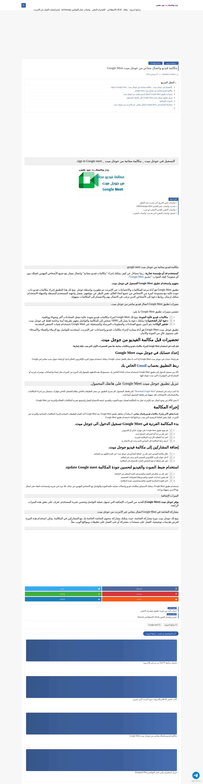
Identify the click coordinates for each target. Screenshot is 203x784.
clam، (55, 395)
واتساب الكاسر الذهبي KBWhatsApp (34, 343)
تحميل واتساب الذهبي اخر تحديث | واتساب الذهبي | (154, 217)
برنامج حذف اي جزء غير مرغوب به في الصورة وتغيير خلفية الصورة (37, 98)
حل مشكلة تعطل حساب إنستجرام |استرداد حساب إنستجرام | (40, 113)
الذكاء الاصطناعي (114, 10)
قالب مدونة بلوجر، (55, 293)
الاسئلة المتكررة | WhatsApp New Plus (99, 2)
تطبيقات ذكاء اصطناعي (34, 252)
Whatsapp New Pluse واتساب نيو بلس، (55, 417)
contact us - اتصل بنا (76, 2)
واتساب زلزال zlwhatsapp (34, 368)
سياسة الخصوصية (121, 2)
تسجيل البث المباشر (34, 241)
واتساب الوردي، (34, 360)
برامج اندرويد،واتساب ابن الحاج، (34, 220)
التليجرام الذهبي (98, 10)
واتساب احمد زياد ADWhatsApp (55, 314)
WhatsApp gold (34, 409)
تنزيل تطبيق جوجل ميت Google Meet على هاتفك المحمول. (149, 101)
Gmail (141, 402)
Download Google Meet (145, 430)
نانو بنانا (55, 307)
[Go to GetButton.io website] (196, 781)
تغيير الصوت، (55, 260)
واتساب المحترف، (55, 353)
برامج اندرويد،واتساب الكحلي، (34, 232)
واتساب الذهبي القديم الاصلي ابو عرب (159, 213)
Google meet (155, 67)
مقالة (125, 10)
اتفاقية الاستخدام (136, 2)
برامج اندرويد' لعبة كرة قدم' (55, 242)
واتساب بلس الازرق (55, 367)
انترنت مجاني (55, 199)
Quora (34, 402)
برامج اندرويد (135, 10)
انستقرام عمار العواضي (34, 200)
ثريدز (34, 286)
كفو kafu (55, 300)
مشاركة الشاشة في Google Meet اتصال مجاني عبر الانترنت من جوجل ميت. (143, 108)
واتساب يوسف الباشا (55, 387)
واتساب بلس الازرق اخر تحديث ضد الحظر (157, 206)
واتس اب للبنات (34, 307)
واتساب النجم (55, 360)
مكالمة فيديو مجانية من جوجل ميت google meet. (153, 94)
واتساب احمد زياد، (34, 313)
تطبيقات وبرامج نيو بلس (148, 780)
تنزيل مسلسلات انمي (55, 268)
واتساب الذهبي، (34, 330)
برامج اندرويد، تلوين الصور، (34, 210)
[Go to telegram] (196, 775)
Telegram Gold (55, 409)
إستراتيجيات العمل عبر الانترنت (55, 182)
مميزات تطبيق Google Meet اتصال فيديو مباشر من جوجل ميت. (147, 98)
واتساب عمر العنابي (34, 376)
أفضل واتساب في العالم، (34, 182)
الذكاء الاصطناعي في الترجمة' (34, 191)
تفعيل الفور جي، (34, 260)
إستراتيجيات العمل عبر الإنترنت (46, 10)
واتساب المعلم (34, 353)
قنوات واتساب (34, 293)
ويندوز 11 (34, 386)
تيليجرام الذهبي (55, 276)
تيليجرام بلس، (55, 286)
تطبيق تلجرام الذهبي (55, 252)
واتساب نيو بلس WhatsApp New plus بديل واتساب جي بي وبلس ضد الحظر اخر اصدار (37, 157)
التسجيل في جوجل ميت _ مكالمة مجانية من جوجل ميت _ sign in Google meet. (142, 91)
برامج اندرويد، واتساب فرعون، (55, 219)
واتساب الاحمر (34, 323)
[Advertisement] (101, 39)
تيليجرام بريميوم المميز (34, 277)
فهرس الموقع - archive (59, 2)
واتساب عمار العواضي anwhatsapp (75, 10)
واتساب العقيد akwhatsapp (55, 342)
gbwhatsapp (34, 395)
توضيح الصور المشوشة (34, 268)
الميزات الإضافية (166, 105)
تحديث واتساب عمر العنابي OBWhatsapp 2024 (155, 210)
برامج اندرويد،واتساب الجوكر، (55, 232)
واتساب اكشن (55, 323)
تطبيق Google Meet (92, 280)
